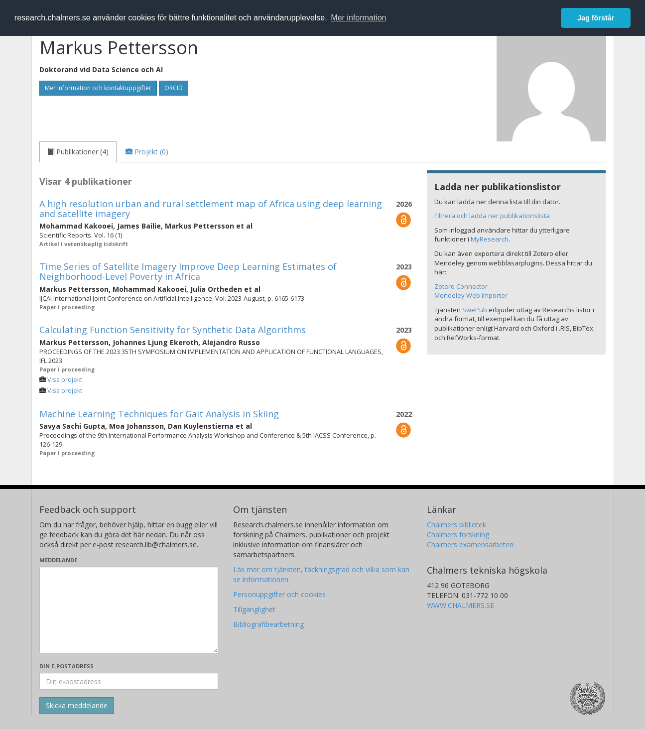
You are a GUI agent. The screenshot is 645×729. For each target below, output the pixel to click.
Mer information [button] (358, 17)
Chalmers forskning (458, 534)
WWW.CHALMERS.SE (460, 605)
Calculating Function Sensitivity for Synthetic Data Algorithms (172, 330)
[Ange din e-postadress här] (128, 681)
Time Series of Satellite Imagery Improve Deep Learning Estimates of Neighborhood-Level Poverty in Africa (188, 271)
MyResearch (490, 239)
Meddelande (58, 560)
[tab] (78, 151)
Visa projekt (64, 379)
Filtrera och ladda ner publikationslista (492, 215)
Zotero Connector (461, 286)
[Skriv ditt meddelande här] (128, 610)
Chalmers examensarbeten (470, 544)
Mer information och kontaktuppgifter (98, 88)
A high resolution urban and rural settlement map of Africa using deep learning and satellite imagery (210, 209)
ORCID (173, 88)
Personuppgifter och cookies (279, 594)
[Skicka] (76, 705)
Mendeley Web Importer (471, 295)
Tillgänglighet (254, 609)
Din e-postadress (66, 666)
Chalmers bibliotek (456, 524)
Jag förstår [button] (595, 18)
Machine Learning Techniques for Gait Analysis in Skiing (159, 414)
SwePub (474, 309)
